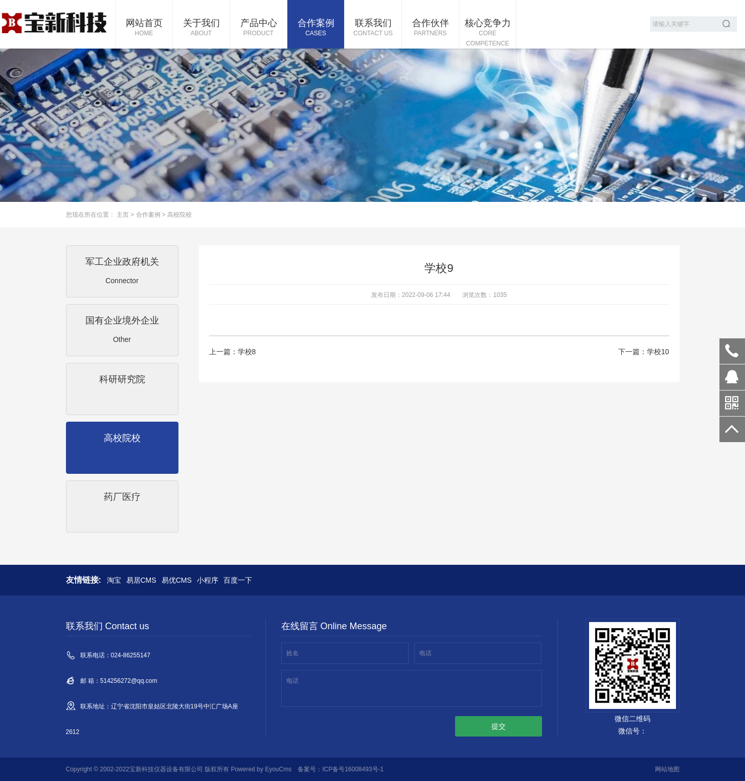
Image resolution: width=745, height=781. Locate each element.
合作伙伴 (430, 28)
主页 (123, 214)
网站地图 (667, 769)
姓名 (292, 653)
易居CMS (141, 580)
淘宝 (114, 580)
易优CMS (177, 580)
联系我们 (373, 28)
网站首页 (144, 28)
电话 (425, 653)
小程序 (207, 580)
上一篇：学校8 (232, 352)
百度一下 (237, 580)
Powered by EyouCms (260, 769)
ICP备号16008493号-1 (352, 769)
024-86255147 (732, 351)
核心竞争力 (487, 33)
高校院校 (179, 214)
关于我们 (201, 28)
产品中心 (258, 28)
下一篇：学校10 (643, 352)
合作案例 (315, 28)
